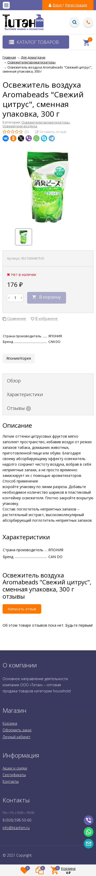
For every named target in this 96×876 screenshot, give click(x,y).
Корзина (10, 723)
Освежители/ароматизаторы (46, 122)
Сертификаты (14, 774)
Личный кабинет (16, 736)
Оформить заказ (17, 729)
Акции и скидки (15, 768)
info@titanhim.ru (16, 827)
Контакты (11, 781)
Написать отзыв (22, 609)
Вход (57, 5)
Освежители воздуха (20, 126)
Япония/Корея (18, 358)
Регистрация (76, 5)
